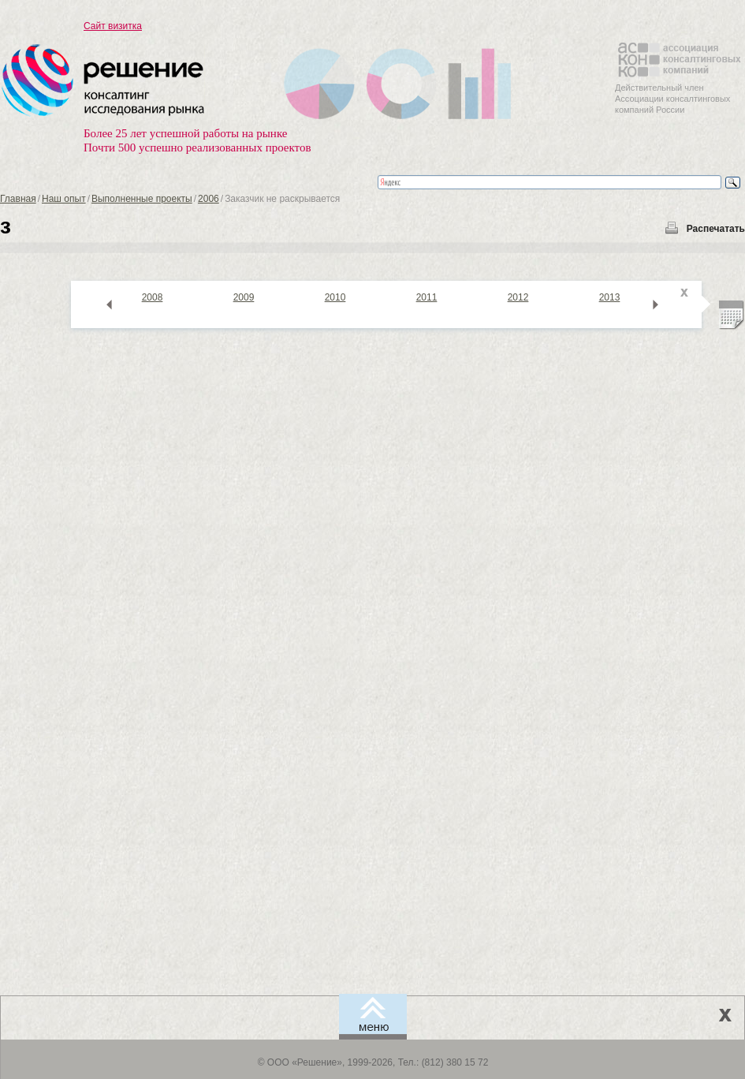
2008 (152, 297)
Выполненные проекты (141, 198)
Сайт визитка (113, 26)
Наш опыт (64, 198)
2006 (208, 198)
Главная (18, 198)
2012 (518, 297)
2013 (609, 297)
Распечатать (716, 228)
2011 (427, 297)
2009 (244, 297)
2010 (335, 297)
